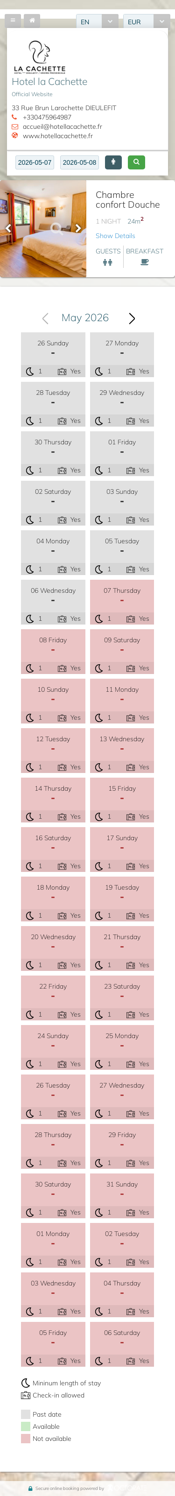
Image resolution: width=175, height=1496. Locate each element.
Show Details (115, 236)
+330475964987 (47, 117)
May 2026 (85, 317)
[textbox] (34, 162)
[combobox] (85, 317)
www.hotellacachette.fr (58, 136)
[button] (113, 162)
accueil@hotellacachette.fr (62, 126)
